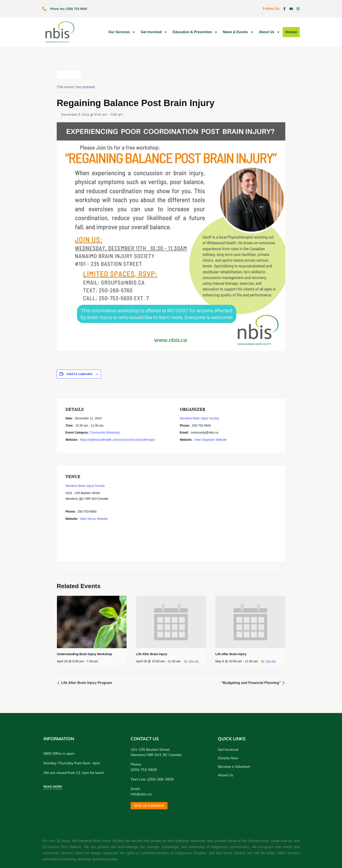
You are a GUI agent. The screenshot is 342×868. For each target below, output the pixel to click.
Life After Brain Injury (151, 654)
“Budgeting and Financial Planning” (253, 683)
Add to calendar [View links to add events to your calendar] (80, 374)
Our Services (122, 32)
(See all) (193, 661)
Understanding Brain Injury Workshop (84, 654)
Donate (291, 32)
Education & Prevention (195, 32)
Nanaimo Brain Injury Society (199, 418)
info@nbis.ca (141, 794)
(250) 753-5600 (144, 769)
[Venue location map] (210, 513)
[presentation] (92, 622)
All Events (68, 74)
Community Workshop (105, 432)
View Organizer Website (210, 439)
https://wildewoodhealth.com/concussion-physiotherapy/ (117, 439)
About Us (269, 32)
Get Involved (154, 32)
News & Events (238, 32)
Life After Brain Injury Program (84, 683)
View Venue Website (94, 518)
